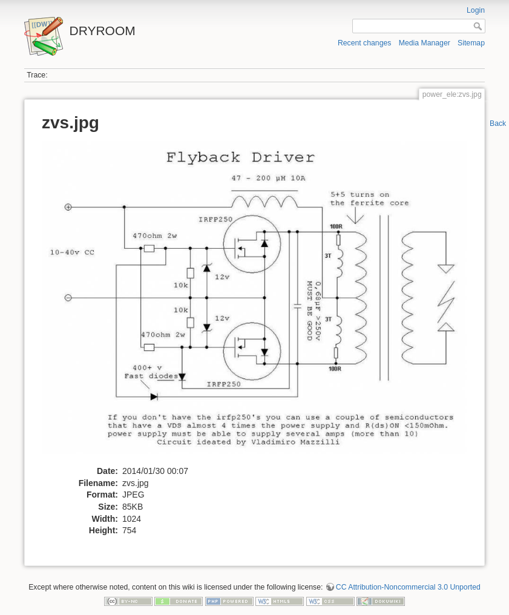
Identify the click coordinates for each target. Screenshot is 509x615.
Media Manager (424, 43)
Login (476, 10)
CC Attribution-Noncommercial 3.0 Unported (408, 587)
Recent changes (365, 43)
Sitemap (471, 43)
